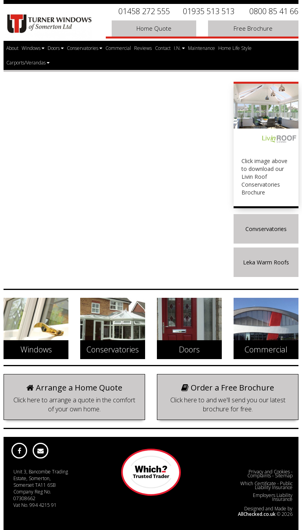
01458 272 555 (144, 11)
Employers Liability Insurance (273, 497)
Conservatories (84, 48)
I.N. (179, 48)
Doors (56, 48)
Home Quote (153, 28)
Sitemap (284, 475)
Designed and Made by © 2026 (265, 511)
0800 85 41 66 (273, 11)
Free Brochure (253, 28)
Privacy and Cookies (269, 471)
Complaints (259, 475)
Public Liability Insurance (274, 485)
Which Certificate (258, 483)
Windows (33, 48)
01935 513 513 (208, 11)
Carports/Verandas (28, 62)
